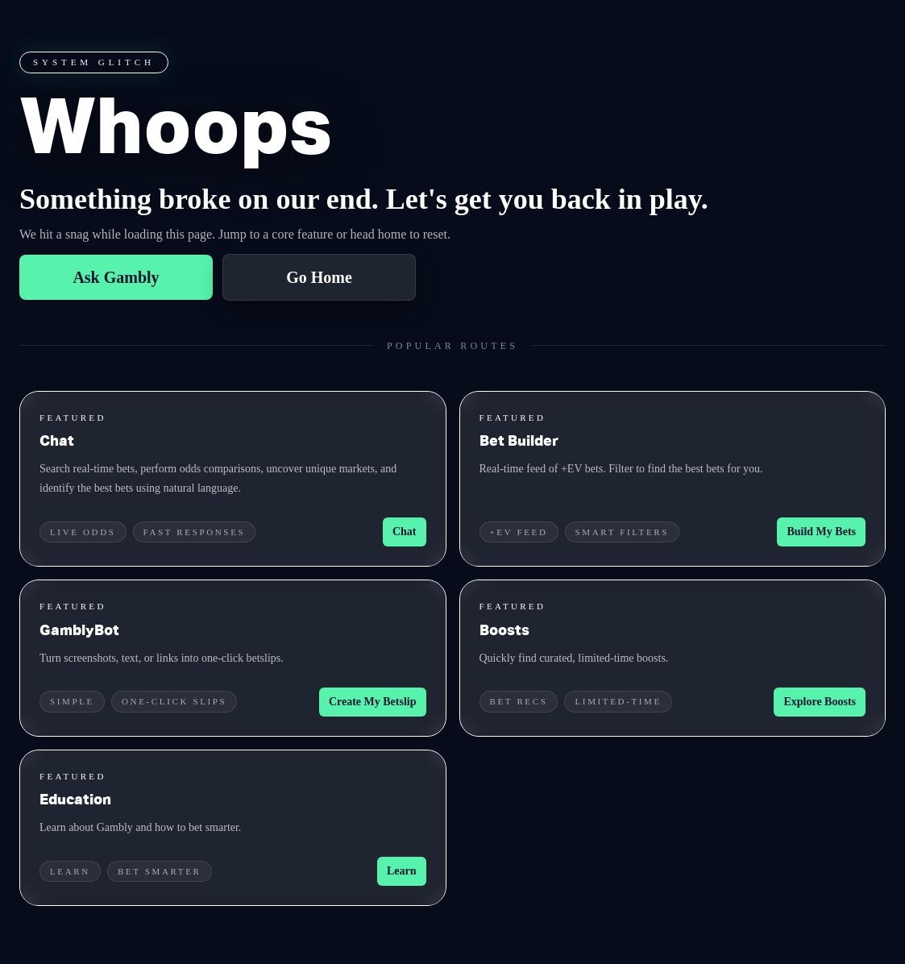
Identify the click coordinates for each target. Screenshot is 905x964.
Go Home (319, 277)
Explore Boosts (819, 702)
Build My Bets (821, 532)
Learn (402, 871)
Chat (404, 532)
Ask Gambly (116, 277)
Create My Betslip (373, 702)
